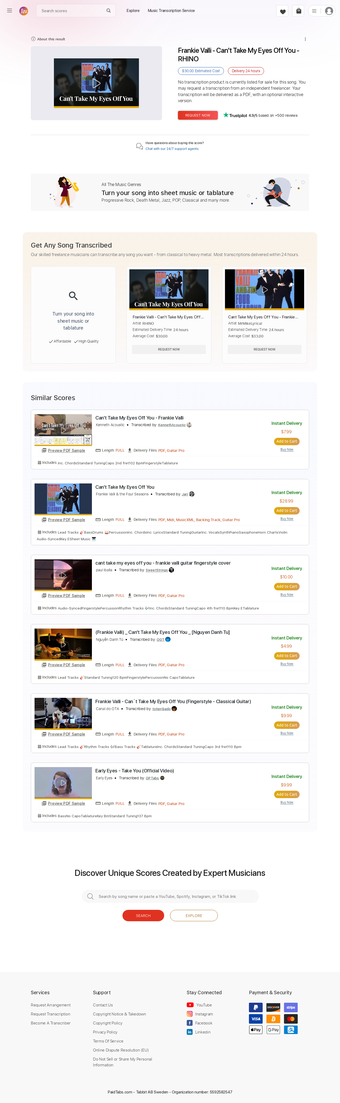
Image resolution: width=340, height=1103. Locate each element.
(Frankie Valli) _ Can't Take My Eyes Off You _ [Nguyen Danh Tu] (162, 632)
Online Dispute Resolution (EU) (121, 1050)
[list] (314, 10)
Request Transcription (50, 1014)
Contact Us (103, 1004)
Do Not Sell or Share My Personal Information (122, 1061)
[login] (329, 10)
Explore (194, 915)
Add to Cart (287, 441)
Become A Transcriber (51, 1023)
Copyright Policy (107, 1023)
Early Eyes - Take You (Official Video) (134, 771)
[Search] (109, 11)
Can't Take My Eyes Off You (124, 487)
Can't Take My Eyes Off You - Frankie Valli (139, 418)
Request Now (197, 115)
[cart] (298, 10)
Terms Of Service (108, 1041)
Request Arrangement (50, 1004)
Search (143, 915)
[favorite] (282, 10)
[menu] (9, 10)
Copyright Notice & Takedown (119, 1014)
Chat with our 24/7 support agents (172, 149)
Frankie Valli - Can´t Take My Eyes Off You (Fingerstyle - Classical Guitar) (173, 701)
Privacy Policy (105, 1032)
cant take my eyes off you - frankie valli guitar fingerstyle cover (163, 563)
